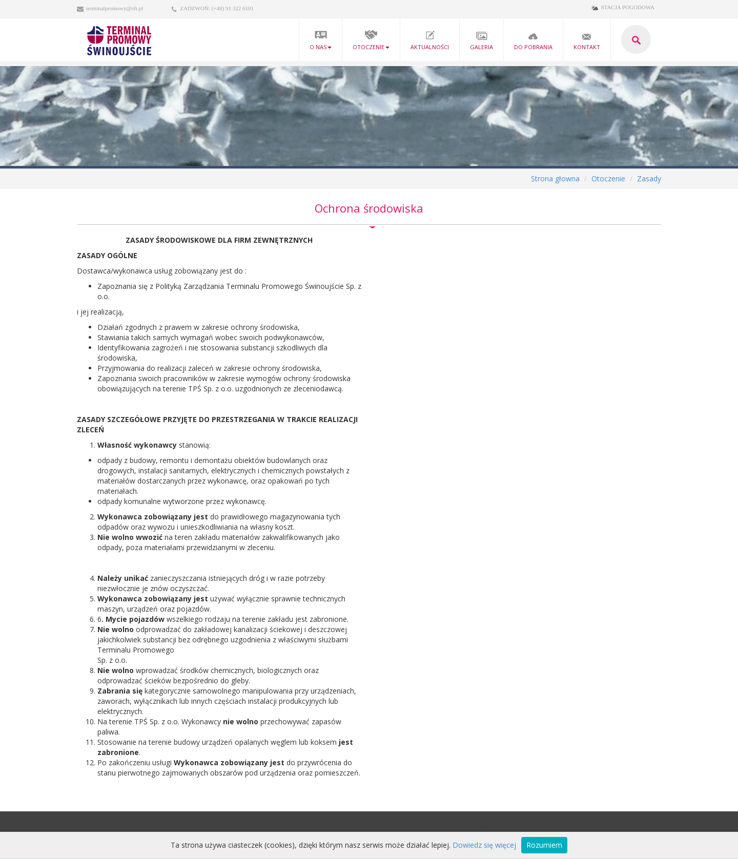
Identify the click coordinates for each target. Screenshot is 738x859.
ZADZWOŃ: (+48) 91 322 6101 (217, 8)
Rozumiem (544, 845)
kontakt (586, 40)
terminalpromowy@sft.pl (114, 8)
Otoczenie (371, 40)
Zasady (649, 178)
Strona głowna (555, 178)
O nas (321, 40)
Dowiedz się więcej (484, 845)
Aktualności (430, 40)
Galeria (481, 40)
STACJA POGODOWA (627, 7)
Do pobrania (533, 40)
